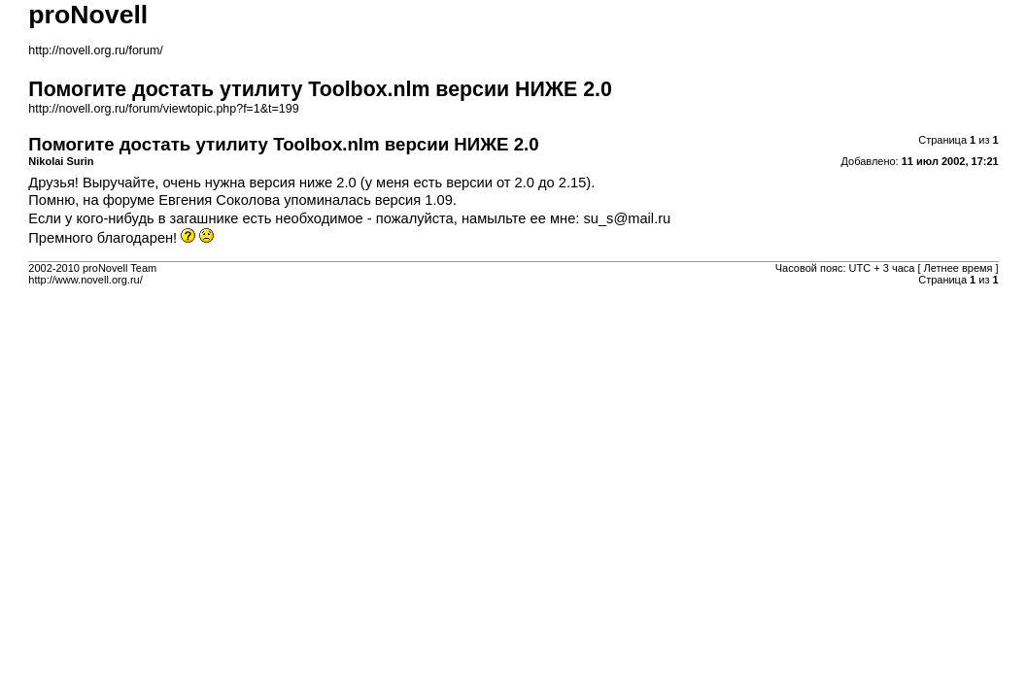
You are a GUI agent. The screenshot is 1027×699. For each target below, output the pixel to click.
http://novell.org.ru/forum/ (95, 50)
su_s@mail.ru (626, 218)
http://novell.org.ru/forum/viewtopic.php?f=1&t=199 (163, 109)
